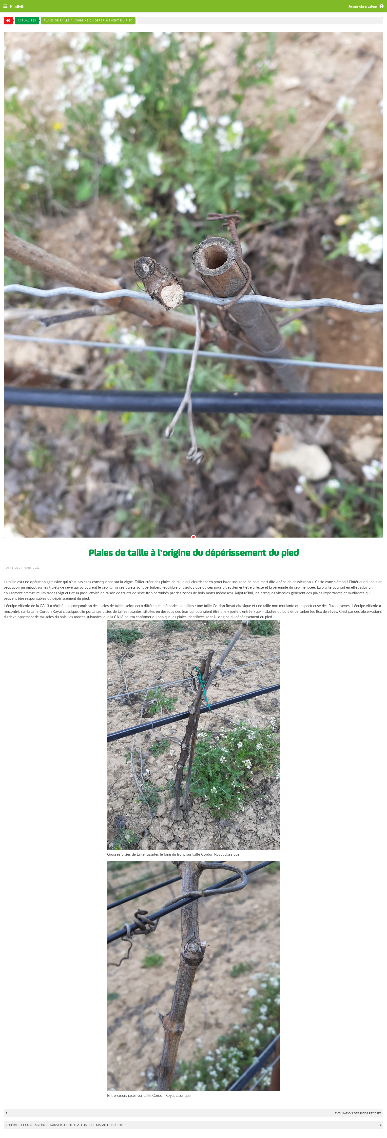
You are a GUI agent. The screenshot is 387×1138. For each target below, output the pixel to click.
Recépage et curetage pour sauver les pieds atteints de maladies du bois (64, 1125)
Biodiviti (17, 6)
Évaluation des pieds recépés (358, 1113)
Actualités (27, 20)
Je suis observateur (366, 6)
